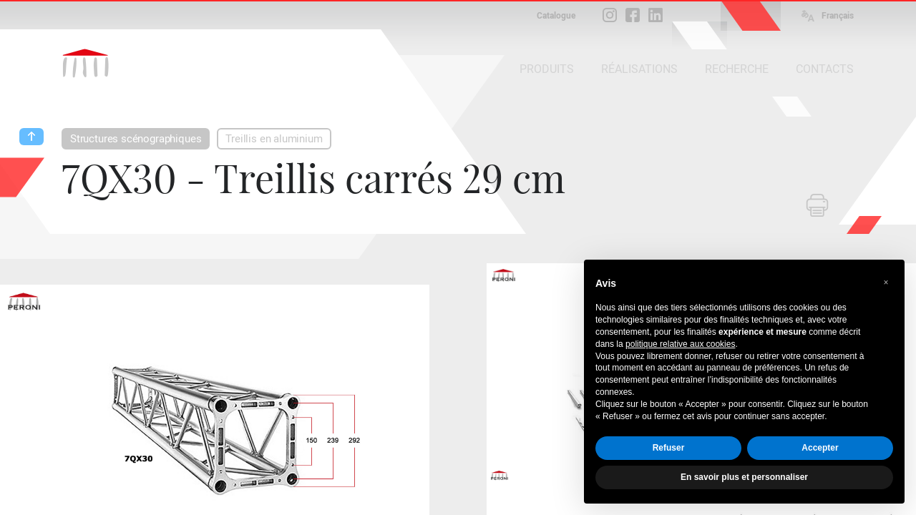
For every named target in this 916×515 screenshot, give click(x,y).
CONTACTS (825, 69)
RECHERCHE (737, 69)
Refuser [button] (669, 448)
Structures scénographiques (135, 138)
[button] (885, 282)
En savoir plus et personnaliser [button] (744, 477)
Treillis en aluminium (273, 138)
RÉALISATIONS (639, 69)
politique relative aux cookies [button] (680, 344)
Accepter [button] (820, 448)
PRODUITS (547, 69)
